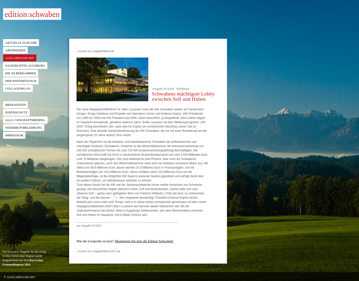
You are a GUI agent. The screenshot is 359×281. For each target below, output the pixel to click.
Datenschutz (16, 112)
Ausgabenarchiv (19, 58)
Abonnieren (15, 50)
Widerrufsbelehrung (23, 127)
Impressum (14, 135)
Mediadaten (15, 104)
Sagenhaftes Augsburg (25, 65)
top (118, 251)
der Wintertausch (20, 81)
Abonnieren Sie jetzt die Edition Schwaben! (144, 241)
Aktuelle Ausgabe (21, 42)
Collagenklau (18, 88)
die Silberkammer (20, 73)
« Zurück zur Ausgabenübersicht (95, 51)
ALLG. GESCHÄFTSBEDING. (25, 120)
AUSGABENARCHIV (19, 277)
